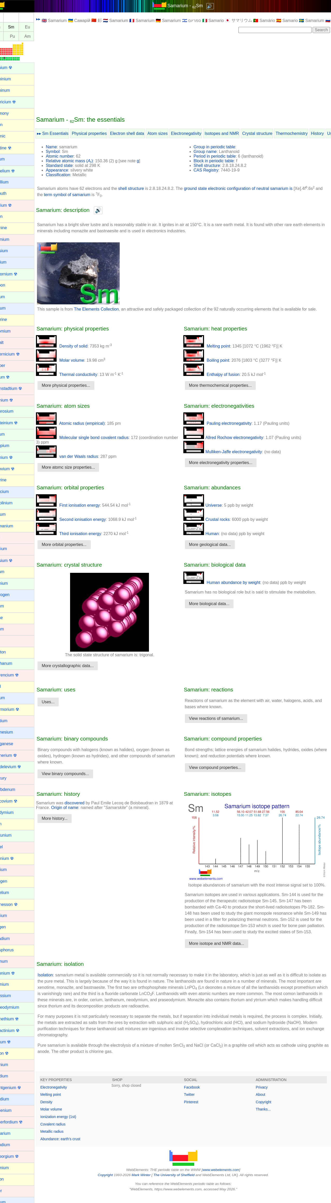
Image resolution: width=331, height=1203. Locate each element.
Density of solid (74, 346)
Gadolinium (14, 503)
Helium (10, 571)
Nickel (9, 847)
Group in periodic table (220, 147)
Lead (8, 686)
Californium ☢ (16, 274)
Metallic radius (64, 1139)
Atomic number (72, 156)
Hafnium (11, 548)
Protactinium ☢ (17, 1030)
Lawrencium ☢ (17, 675)
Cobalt (10, 342)
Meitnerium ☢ (16, 755)
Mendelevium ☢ (18, 767)
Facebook (198, 1094)
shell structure (143, 188)
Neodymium (15, 812)
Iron (7, 640)
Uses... (60, 702)
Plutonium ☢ (15, 973)
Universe (208, 505)
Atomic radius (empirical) (82, 423)
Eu (39, 27)
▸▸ (50, 19)
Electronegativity (198, 133)
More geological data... (216, 544)
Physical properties (101, 133)
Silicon (10, 1179)
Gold (8, 537)
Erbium (10, 434)
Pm (9, 27)
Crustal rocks (212, 519)
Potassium (13, 995)
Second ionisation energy (83, 519)
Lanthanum (14, 663)
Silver (9, 1191)
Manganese (14, 744)
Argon (9, 124)
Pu (24, 36)
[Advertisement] (189, 74)
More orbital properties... (76, 544)
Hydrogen (12, 594)
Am (39, 36)
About (263, 1102)
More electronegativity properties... (226, 462)
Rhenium (12, 1064)
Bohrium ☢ (14, 205)
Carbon (10, 285)
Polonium (12, 984)
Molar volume (72, 360)
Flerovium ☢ (15, 469)
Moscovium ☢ (16, 801)
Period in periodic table (221, 156)
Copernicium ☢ (18, 354)
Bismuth (11, 193)
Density (58, 1109)
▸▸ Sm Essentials (65, 133)
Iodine (9, 617)
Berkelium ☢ (15, 171)
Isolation (57, 982)
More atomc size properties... (80, 467)
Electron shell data (139, 133)
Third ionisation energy (80, 533)
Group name (211, 151)
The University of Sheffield (180, 1182)
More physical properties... (78, 385)
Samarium (13, 1133)
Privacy (265, 1094)
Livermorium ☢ (17, 709)
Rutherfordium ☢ (19, 1122)
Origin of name (77, 807)
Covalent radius (65, 1131)
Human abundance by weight (227, 582)
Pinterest (197, 1109)
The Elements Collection (108, 309)
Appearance (69, 170)
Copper (10, 365)
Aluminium (13, 79)
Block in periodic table (220, 161)
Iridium (10, 629)
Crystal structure (269, 133)
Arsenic (10, 136)
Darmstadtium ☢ (19, 388)
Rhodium (12, 1076)
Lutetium (11, 721)
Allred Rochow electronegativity (229, 437)
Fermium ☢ (14, 457)
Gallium (11, 514)
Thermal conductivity (78, 374)
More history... (67, 818)
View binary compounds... (77, 774)
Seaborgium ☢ (17, 1156)
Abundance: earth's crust (72, 1146)
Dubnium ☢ (14, 400)
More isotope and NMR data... (222, 951)
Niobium (11, 869)
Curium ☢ (13, 377)
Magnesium (14, 732)
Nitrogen (11, 881)
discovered (86, 803)
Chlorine (11, 319)
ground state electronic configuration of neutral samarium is (250, 188)
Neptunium (14, 835)
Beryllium (12, 182)
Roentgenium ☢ (18, 1087)
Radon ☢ (12, 1053)
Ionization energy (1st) (70, 1124)
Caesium (12, 251)
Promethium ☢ (17, 1019)
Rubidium (12, 1099)
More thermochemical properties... (226, 385)
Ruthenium (14, 1110)
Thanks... (266, 1117)
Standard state (71, 165)
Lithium (10, 698)
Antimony (12, 113)
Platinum (12, 961)
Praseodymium (17, 1007)
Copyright (266, 1109)
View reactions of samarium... (222, 718)
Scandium (13, 1145)
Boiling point (212, 360)
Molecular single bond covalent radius (94, 437)
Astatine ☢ (13, 148)
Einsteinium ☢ (17, 423)
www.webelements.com (227, 1177)
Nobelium (12, 892)
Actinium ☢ (14, 67)
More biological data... (215, 604)
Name (63, 147)
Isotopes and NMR (234, 133)
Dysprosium (14, 411)
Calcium (11, 262)
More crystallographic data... (80, 666)
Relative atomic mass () (81, 161)
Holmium (12, 583)
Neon (8, 824)
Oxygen (11, 927)
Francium (12, 491)
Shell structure (213, 165)
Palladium (13, 938)
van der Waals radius (79, 456)
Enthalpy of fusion (217, 374)
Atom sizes (170, 133)
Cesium (11, 308)
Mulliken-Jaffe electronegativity (228, 452)
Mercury (11, 778)
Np (9, 36)
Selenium (12, 1168)
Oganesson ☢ (16, 904)
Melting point (212, 346)
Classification (70, 175)
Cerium (10, 297)
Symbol (65, 151)
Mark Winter (147, 1182)
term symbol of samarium (88, 194)
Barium (10, 159)
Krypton (11, 652)
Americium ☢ (16, 102)
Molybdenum (15, 789)
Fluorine (11, 480)
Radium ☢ (13, 1042)
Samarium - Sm (191, 5)
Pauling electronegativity (223, 423)
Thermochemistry (304, 133)
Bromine (11, 228)
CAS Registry (212, 170)
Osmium (11, 915)
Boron (9, 216)
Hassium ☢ (14, 560)
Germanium (14, 526)
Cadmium (12, 239)
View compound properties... (221, 767)
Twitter (195, 1102)
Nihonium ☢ (15, 858)
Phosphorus (15, 950)
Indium (10, 606)
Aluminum (13, 90)
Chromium (13, 331)
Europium (12, 445)
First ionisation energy (80, 505)
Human (207, 533)
